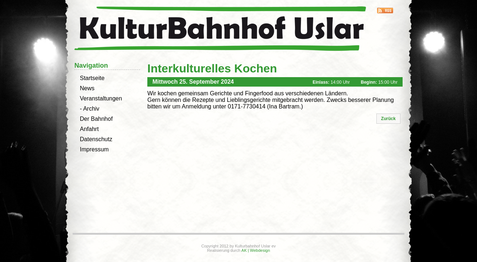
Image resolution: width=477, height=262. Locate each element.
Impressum (94, 149)
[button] (388, 119)
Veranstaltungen (101, 98)
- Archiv (89, 109)
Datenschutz (96, 139)
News (87, 88)
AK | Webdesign (255, 250)
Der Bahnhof (96, 119)
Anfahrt (89, 129)
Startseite (92, 78)
